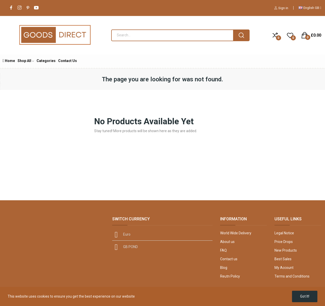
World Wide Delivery (235, 233)
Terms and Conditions (292, 276)
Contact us (228, 259)
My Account (284, 268)
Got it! (304, 296)
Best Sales (282, 259)
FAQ (223, 250)
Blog (223, 268)
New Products (285, 250)
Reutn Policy (230, 276)
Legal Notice (284, 233)
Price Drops (283, 242)
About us (227, 242)
